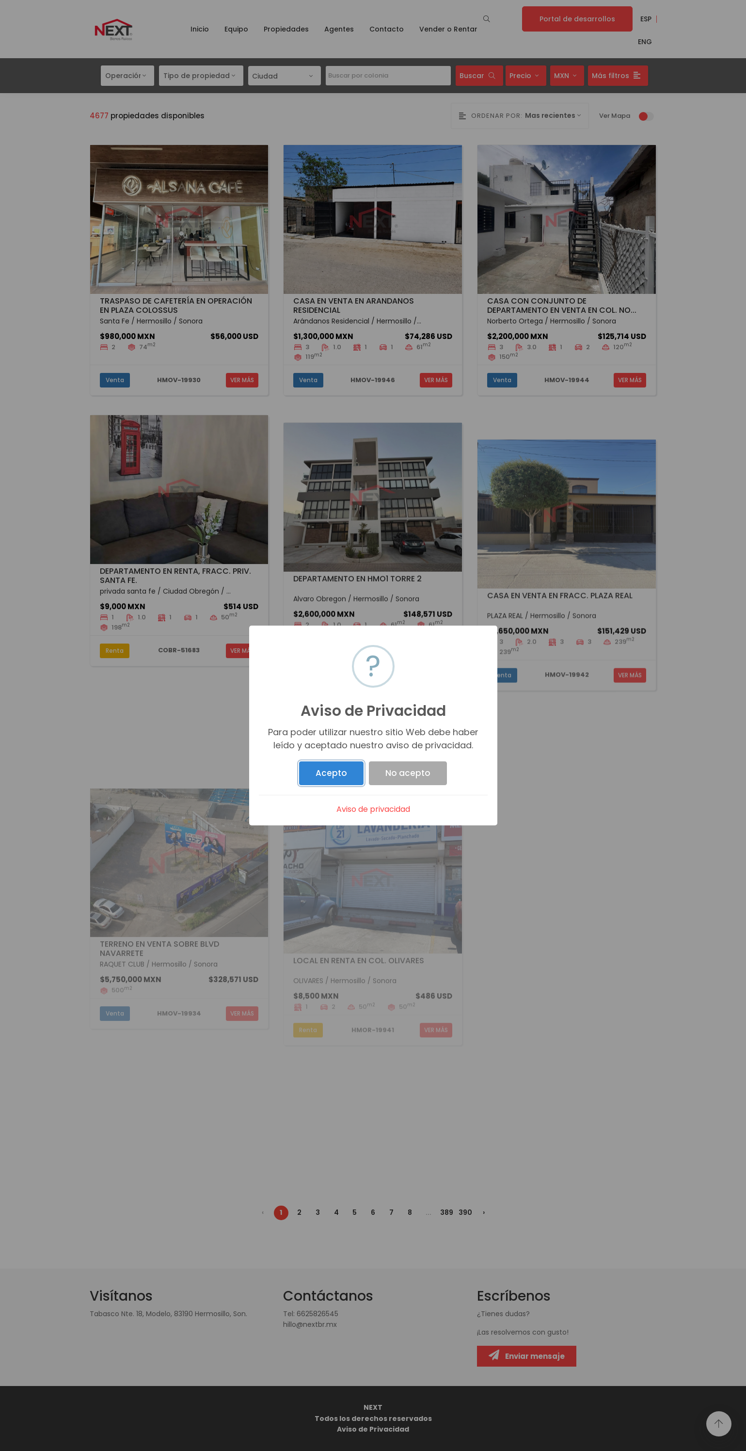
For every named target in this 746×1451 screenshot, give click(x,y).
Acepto (331, 773)
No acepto (407, 773)
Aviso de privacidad (373, 809)
